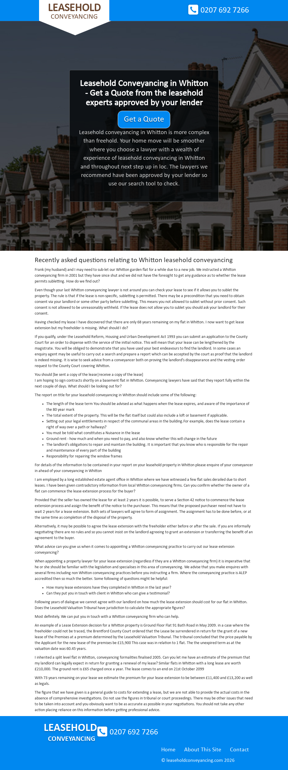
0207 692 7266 (225, 10)
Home (168, 750)
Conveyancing (74, 11)
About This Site (202, 750)
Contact (239, 750)
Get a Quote (144, 119)
